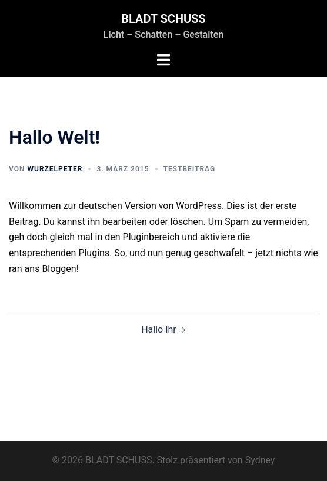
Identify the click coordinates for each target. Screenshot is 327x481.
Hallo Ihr (158, 329)
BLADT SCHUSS (163, 19)
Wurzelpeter (54, 169)
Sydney (260, 460)
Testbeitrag (190, 169)
